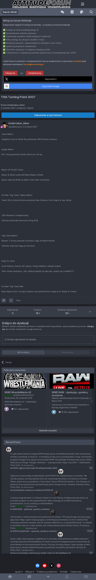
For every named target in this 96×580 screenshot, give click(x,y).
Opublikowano (22, 127)
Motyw (30, 571)
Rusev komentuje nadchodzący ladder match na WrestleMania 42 (40, 553)
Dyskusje (84, 398)
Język (19, 571)
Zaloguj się (10, 73)
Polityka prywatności (47, 571)
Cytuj (18, 300)
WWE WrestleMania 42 (17, 392)
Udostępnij (23, 352)
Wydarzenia (9, 398)
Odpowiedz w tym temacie (48, 115)
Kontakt (64, 571)
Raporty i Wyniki (25, 108)
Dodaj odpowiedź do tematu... (21, 339)
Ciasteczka (75, 571)
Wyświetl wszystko (48, 430)
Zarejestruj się (34, 73)
